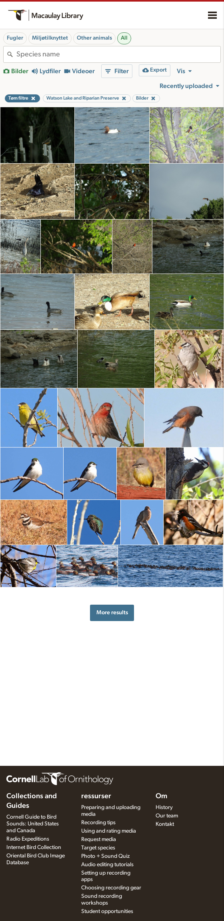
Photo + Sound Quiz (105, 856)
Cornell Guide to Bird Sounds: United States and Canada (32, 823)
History (164, 807)
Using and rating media (108, 831)
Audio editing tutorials (107, 864)
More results (112, 612)
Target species (98, 848)
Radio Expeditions (27, 839)
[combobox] (118, 54)
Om (161, 796)
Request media (98, 839)
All (124, 38)
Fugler (15, 38)
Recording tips (98, 822)
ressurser (96, 796)
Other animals (94, 38)
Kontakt (165, 824)
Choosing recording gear (111, 888)
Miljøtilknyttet (50, 38)
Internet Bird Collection (33, 847)
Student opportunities (107, 911)
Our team (167, 816)
